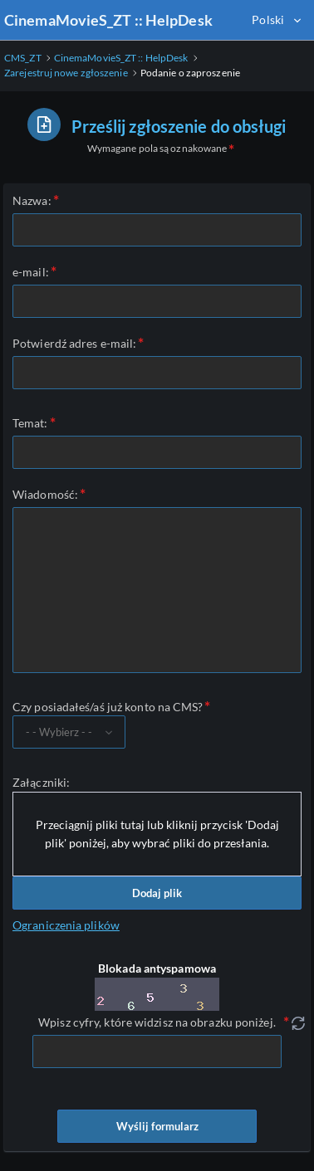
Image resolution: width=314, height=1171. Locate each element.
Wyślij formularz (157, 1126)
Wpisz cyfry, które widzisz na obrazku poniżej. (157, 1022)
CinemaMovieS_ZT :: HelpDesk (108, 20)
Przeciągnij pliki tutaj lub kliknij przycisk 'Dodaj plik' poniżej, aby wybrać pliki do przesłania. (157, 833)
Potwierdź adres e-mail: (74, 343)
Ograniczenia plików (66, 925)
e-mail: (30, 272)
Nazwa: (32, 200)
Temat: (30, 423)
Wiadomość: (45, 494)
